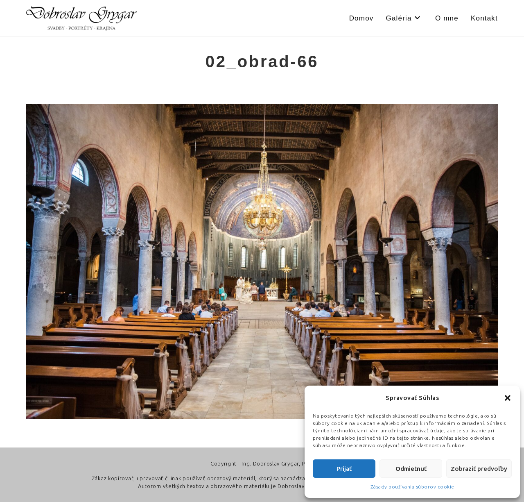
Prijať (344, 468)
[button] (508, 398)
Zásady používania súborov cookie (412, 486)
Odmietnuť (411, 468)
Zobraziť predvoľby (479, 468)
